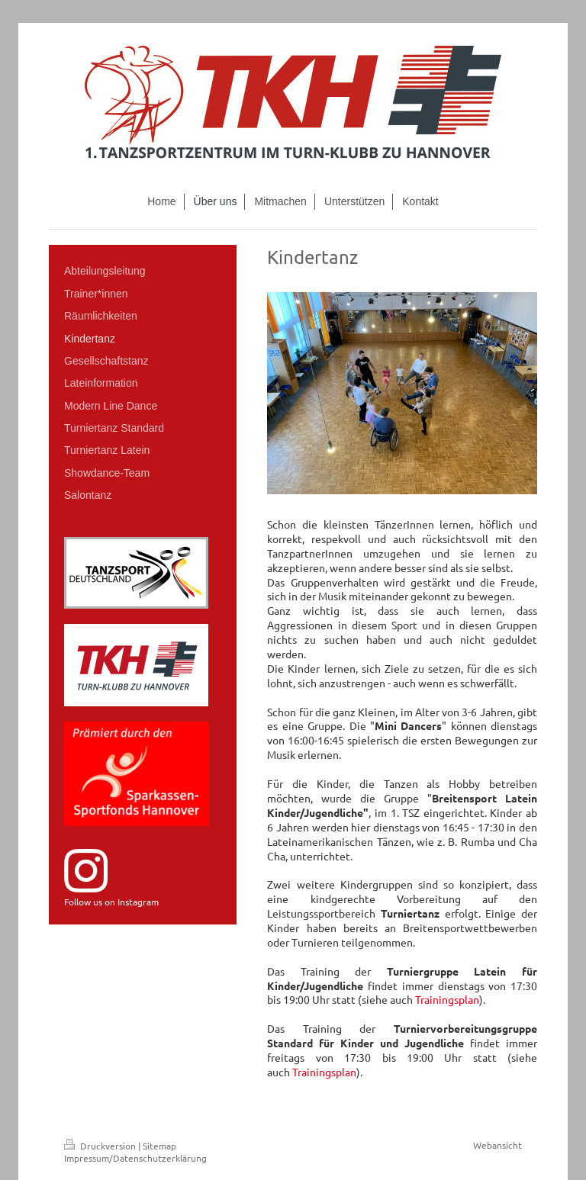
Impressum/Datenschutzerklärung (135, 1158)
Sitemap (159, 1146)
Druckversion (101, 1146)
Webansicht (497, 1145)
